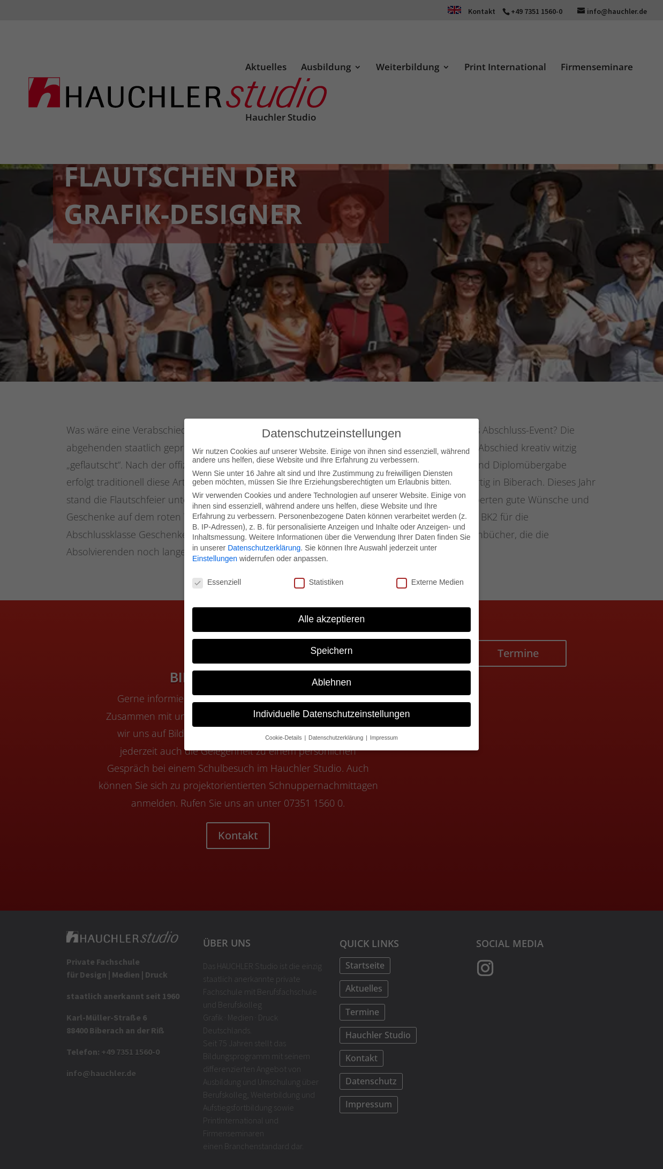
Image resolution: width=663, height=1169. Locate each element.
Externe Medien (430, 581)
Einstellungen (214, 557)
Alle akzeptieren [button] (331, 618)
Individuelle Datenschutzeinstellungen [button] (331, 713)
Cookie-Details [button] (284, 736)
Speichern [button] (332, 649)
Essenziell (216, 581)
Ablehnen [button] (331, 681)
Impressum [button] (384, 736)
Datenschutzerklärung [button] (336, 736)
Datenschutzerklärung (264, 546)
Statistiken (319, 581)
